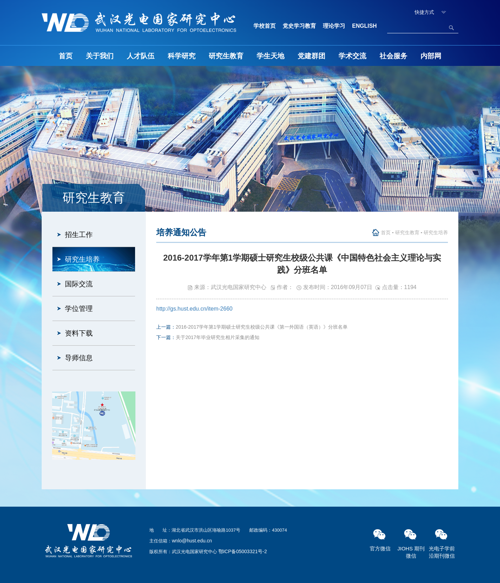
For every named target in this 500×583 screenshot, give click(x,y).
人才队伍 (141, 56)
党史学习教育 (299, 26)
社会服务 (393, 56)
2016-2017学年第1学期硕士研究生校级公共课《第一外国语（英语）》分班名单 (262, 327)
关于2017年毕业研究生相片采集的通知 (217, 337)
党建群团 (311, 56)
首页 (66, 56)
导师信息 (79, 358)
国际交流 (79, 284)
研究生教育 (226, 56)
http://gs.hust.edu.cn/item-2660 (194, 309)
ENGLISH (364, 26)
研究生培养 (82, 259)
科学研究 (181, 56)
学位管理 (79, 308)
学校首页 (264, 26)
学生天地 (270, 56)
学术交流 (352, 56)
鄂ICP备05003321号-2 (242, 551)
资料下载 (79, 333)
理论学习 (334, 26)
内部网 (430, 56)
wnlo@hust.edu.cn (192, 540)
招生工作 (79, 234)
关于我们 (100, 56)
